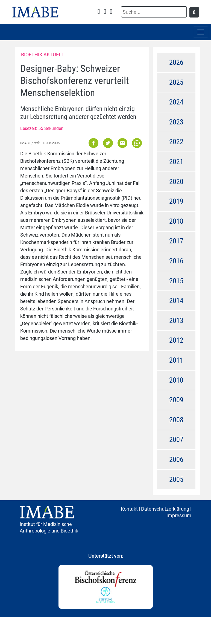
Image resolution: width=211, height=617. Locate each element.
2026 (176, 62)
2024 (176, 102)
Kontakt (129, 509)
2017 (176, 241)
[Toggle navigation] (200, 32)
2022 (176, 142)
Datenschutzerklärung (165, 509)
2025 (176, 82)
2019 (176, 201)
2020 (176, 181)
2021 (176, 162)
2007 (176, 439)
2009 (176, 400)
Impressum (178, 515)
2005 (176, 479)
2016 (176, 261)
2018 (176, 221)
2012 (176, 340)
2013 (176, 320)
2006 (176, 459)
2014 (176, 300)
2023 (176, 122)
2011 (176, 360)
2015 (176, 281)
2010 (176, 380)
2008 (176, 420)
